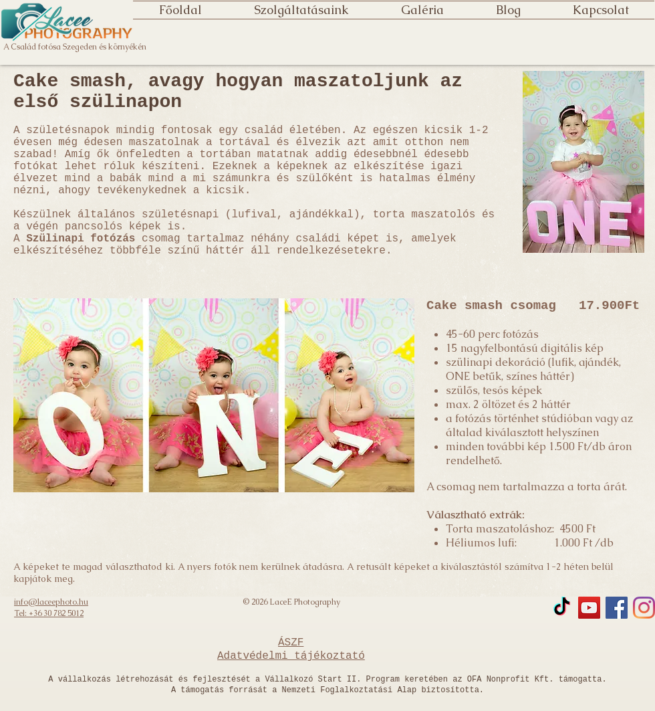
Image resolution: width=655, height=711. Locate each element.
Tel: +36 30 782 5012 (49, 613)
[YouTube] (589, 608)
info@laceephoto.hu (51, 602)
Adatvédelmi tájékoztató (291, 656)
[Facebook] (617, 608)
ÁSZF (290, 643)
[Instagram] (644, 608)
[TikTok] (562, 608)
